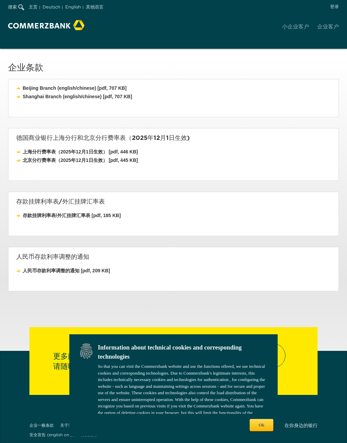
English (73, 6)
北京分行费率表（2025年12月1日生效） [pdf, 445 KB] (80, 160)
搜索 (16, 6)
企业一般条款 (41, 425)
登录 (334, 6)
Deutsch (51, 6)
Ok (261, 424)
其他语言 (94, 6)
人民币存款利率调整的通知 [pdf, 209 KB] (66, 270)
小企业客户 (295, 26)
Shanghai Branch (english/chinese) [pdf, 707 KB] (77, 96)
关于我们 (68, 425)
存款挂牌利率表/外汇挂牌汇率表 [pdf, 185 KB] (72, 215)
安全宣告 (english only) (51, 434)
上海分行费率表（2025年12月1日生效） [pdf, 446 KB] (80, 151)
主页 (33, 6)
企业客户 (328, 26)
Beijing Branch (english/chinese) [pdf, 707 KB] (74, 88)
